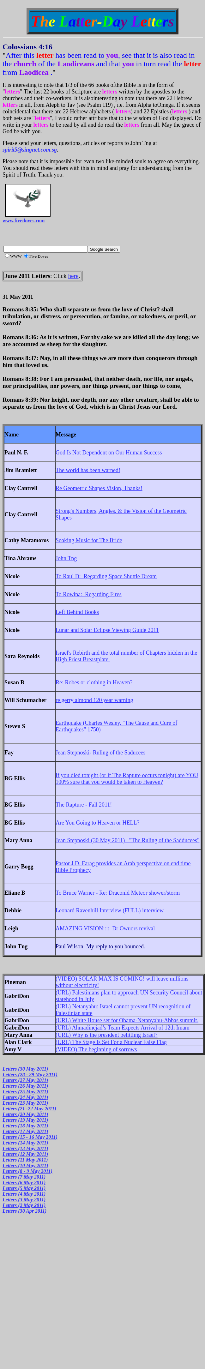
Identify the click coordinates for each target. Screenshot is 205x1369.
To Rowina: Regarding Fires (89, 594)
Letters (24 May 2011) (25, 1097)
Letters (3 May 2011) (24, 1199)
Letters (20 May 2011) (25, 1114)
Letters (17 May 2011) (25, 1131)
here (73, 276)
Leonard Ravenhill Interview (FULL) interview (110, 910)
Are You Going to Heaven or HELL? (97, 823)
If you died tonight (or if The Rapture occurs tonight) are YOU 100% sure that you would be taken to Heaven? (127, 778)
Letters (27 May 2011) (25, 1080)
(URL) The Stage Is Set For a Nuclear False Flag (111, 1042)
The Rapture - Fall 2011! (84, 805)
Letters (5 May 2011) (24, 1188)
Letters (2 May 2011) (24, 1205)
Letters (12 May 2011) (25, 1154)
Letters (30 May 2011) (25, 1069)
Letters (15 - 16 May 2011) (30, 1137)
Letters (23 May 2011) (25, 1103)
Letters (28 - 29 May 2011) (30, 1074)
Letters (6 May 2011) (24, 1182)
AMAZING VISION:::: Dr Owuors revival (105, 928)
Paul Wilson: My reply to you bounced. (100, 946)
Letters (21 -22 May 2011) (29, 1108)
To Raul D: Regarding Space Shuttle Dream (106, 576)
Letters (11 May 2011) (25, 1159)
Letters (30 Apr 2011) (24, 1211)
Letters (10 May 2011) (25, 1165)
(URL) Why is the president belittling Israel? (107, 1035)
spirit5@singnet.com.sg (30, 150)
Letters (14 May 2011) (25, 1142)
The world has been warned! (88, 470)
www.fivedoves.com (24, 220)
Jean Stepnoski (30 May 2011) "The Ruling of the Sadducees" (127, 840)
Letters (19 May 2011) (25, 1120)
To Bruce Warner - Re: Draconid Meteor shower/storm (118, 893)
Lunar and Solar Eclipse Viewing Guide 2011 (107, 630)
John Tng (66, 558)
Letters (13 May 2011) (25, 1148)
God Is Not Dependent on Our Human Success (109, 452)
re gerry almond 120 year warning (94, 700)
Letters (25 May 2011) (25, 1091)
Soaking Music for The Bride (89, 540)
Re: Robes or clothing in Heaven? (94, 682)
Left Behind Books (77, 612)
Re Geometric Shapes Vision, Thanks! (99, 488)
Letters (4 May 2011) (24, 1194)
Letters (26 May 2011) (25, 1086)
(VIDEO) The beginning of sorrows (96, 1049)
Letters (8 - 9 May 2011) (27, 1171)
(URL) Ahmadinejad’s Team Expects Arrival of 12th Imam (123, 1027)
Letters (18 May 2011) (25, 1125)
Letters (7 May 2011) (24, 1177)
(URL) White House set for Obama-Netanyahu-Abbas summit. (127, 1020)
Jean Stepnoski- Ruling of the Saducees (100, 752)
